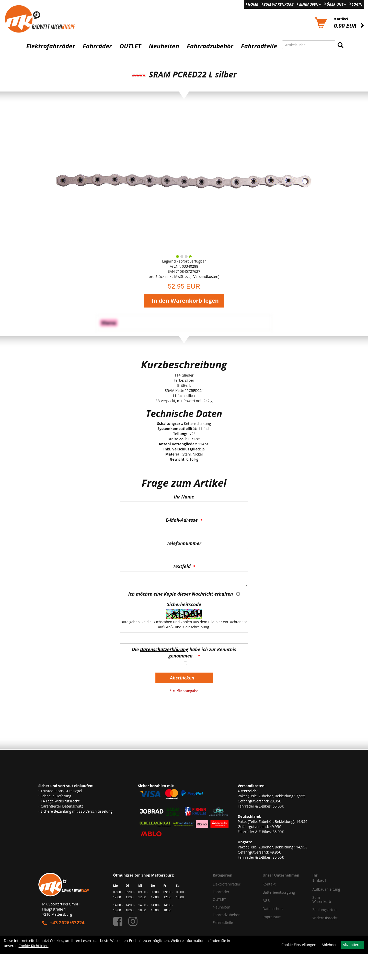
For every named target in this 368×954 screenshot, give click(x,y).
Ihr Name (184, 497)
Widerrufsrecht (319, 917)
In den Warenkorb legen (185, 300)
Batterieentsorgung (279, 892)
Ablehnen (329, 944)
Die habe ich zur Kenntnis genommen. (184, 652)
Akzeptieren (353, 944)
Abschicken (182, 678)
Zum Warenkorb (279, 4)
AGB (266, 900)
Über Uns (336, 4)
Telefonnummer (184, 543)
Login (357, 4)
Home (253, 4)
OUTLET (130, 46)
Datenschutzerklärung (164, 649)
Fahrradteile (259, 46)
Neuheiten (164, 46)
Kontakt (269, 884)
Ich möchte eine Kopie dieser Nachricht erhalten (180, 594)
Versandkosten (205, 276)
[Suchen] (340, 45)
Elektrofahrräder (50, 46)
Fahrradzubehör (210, 46)
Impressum (272, 916)
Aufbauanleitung (319, 889)
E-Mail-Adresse (182, 520)
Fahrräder (97, 46)
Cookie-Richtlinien (34, 945)
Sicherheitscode (184, 604)
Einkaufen (310, 4)
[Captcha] (184, 638)
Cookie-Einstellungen (298, 944)
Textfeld (182, 566)
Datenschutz (273, 908)
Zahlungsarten (319, 909)
